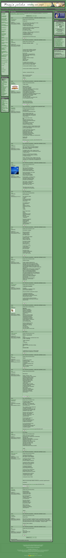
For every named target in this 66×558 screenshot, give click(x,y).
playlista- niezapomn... (4, 90)
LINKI (3, 68)
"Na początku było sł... (4, 85)
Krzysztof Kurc (13, 19)
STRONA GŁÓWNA (3, 14)
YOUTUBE (4, 29)
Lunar (12, 164)
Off (11, 528)
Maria (12, 306)
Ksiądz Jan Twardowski (4, 88)
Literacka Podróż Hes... (59, 42)
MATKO (3, 105)
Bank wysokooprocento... (5, 86)
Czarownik (13, 489)
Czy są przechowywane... (5, 93)
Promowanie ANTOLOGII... (59, 41)
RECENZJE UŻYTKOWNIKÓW (5, 45)
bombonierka (13, 399)
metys (12, 145)
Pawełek (12, 515)
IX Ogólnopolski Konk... (59, 43)
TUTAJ (63, 33)
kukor (12, 41)
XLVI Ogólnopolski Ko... (59, 40)
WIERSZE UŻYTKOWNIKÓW (5, 25)
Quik (12, 258)
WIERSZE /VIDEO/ (4, 31)
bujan (12, 433)
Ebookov (12, 82)
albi (11, 356)
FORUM (3, 63)
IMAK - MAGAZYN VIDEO (5, 38)
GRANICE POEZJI (4, 95)
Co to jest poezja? (3, 91)
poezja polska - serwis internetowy (17, 13)
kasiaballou (31, 139)
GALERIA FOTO (5, 60)
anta (12, 371)
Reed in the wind (14, 453)
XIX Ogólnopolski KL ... (59, 44)
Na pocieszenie (4, 107)
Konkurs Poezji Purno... (59, 38)
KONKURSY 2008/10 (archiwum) (4, 48)
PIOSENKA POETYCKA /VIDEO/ (4, 34)
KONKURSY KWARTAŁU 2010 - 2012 (5, 52)
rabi (11, 228)
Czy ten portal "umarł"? (4, 83)
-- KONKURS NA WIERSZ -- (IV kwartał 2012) (5, 55)
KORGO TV (4, 27)
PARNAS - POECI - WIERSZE (5, 22)
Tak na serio (4, 100)
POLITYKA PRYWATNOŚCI (4, 20)
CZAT (3, 65)
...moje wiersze (4, 81)
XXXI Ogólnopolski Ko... (59, 39)
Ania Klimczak (13, 284)
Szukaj (3, 71)
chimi (64, 56)
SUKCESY (4, 58)
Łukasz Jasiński (14, 333)
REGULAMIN (4, 18)
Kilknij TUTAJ (58, 30)
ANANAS (3, 110)
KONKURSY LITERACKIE (4, 16)
